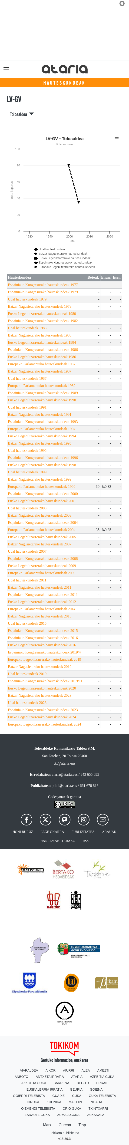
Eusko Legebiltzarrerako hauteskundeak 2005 (42, 537)
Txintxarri (98, 1108)
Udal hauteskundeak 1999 (27, 472)
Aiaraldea (29, 1070)
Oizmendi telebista (38, 1108)
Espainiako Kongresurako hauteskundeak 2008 (43, 559)
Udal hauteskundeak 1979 (27, 299)
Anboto (21, 1077)
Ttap (82, 1125)
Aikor (51, 1070)
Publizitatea (83, 832)
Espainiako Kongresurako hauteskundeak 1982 (43, 321)
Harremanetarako (57, 841)
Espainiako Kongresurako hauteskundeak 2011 (43, 595)
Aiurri (68, 1070)
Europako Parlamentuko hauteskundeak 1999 (41, 486)
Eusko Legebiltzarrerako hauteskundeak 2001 (42, 501)
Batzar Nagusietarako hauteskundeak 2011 (39, 587)
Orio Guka (72, 1108)
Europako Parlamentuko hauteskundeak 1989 (41, 386)
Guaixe (58, 1096)
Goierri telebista (29, 1096)
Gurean (65, 1125)
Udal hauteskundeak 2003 (27, 508)
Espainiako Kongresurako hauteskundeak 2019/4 (44, 652)
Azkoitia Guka (33, 1083)
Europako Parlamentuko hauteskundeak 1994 (41, 429)
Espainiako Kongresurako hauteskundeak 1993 (43, 422)
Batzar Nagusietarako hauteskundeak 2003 (39, 515)
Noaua (96, 1102)
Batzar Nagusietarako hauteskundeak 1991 (39, 414)
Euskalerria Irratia (44, 1089)
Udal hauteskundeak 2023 (27, 703)
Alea (86, 1070)
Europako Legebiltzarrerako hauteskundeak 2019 (44, 659)
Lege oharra (52, 832)
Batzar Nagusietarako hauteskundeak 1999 (39, 479)
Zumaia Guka (68, 1115)
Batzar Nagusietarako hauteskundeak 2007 (39, 544)
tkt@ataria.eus (64, 763)
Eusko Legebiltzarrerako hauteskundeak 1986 (42, 357)
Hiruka (33, 1102)
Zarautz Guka (37, 1115)
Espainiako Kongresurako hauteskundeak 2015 (43, 631)
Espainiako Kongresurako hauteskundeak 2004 (43, 523)
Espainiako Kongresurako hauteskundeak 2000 (43, 494)
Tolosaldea (22, 114)
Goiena (96, 1089)
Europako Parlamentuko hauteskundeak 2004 (41, 530)
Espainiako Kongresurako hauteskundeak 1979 (43, 292)
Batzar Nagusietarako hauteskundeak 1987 (39, 371)
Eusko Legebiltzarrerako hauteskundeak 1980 (42, 314)
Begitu (83, 1083)
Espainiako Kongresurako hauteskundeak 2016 (43, 638)
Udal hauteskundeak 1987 (27, 378)
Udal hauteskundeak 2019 (27, 674)
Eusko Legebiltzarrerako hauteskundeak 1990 (42, 400)
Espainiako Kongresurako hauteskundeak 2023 (43, 710)
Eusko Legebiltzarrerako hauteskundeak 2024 (42, 717)
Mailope (76, 1102)
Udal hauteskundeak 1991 (27, 407)
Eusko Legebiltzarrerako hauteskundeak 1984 (42, 342)
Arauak (109, 832)
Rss (86, 841)
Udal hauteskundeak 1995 (27, 450)
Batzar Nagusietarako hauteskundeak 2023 (39, 695)
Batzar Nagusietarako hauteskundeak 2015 (39, 616)
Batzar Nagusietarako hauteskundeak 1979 (39, 306)
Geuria (76, 1089)
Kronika (53, 1102)
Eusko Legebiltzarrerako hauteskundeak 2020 (42, 688)
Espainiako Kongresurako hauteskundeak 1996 (43, 458)
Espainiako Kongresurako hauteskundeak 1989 (43, 393)
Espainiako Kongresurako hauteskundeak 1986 (43, 350)
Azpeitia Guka (102, 1077)
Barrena (61, 1083)
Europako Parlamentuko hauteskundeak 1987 (41, 364)
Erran (102, 1083)
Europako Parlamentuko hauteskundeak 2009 (41, 573)
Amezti (103, 1070)
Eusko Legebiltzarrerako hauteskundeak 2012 (42, 602)
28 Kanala (95, 1115)
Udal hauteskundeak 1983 (27, 328)
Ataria (77, 1077)
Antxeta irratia (50, 1077)
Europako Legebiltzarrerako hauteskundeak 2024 (44, 724)
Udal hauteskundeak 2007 (27, 551)
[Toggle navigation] (6, 69)
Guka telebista (102, 1096)
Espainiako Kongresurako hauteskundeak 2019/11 (45, 681)
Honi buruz (23, 832)
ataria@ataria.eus (65, 774)
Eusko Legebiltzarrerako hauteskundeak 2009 (42, 566)
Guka (76, 1096)
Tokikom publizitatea (64, 1133)
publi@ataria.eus (64, 786)
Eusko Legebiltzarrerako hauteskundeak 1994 (42, 436)
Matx (47, 1125)
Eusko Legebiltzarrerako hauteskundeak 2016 (42, 645)
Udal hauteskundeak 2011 (27, 580)
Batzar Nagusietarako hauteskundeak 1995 (39, 443)
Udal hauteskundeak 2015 (27, 623)
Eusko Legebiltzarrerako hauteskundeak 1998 (42, 465)
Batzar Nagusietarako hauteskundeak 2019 (39, 667)
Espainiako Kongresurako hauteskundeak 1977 (43, 285)
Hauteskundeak (64, 83)
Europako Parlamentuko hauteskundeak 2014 (41, 609)
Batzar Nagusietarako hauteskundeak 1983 (39, 335)
